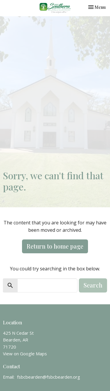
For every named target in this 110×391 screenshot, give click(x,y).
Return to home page (55, 246)
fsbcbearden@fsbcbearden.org (48, 377)
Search (93, 285)
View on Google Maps (25, 353)
